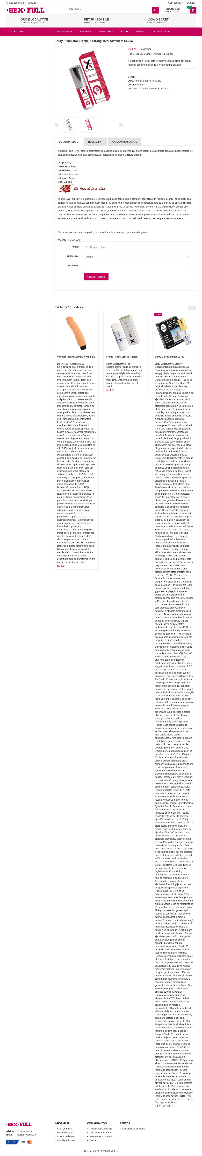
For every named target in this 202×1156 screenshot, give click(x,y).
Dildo (13, 126)
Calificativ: (73, 256)
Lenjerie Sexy (19, 121)
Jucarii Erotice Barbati (25, 101)
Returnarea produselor (101, 1136)
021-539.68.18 (15, 2)
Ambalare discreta (66, 1140)
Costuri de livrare (65, 1136)
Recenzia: (73, 265)
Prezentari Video (21, 179)
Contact (191, 2)
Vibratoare (17, 106)
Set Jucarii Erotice (22, 155)
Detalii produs (68, 141)
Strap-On (16, 145)
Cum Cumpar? (64, 1128)
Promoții (140, 31)
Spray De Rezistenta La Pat (169, 356)
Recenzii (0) (95, 141)
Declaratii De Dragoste (133, 1128)
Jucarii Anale (18, 135)
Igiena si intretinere (23, 116)
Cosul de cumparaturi (100, 1132)
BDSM (13, 131)
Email (32, 2)
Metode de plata (65, 1132)
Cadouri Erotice (20, 150)
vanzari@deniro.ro (26, 1134)
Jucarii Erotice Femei (23, 140)
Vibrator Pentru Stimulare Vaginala (76, 356)
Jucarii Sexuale (64, 31)
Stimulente (85, 31)
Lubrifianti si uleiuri (23, 111)
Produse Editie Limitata (25, 184)
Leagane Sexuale (21, 165)
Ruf (70, 182)
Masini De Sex (18, 160)
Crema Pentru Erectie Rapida (121, 356)
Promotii (15, 174)
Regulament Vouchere (101, 1128)
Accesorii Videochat (23, 170)
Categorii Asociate (124, 141)
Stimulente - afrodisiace (26, 38)
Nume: (75, 246)
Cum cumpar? (175, 2)
